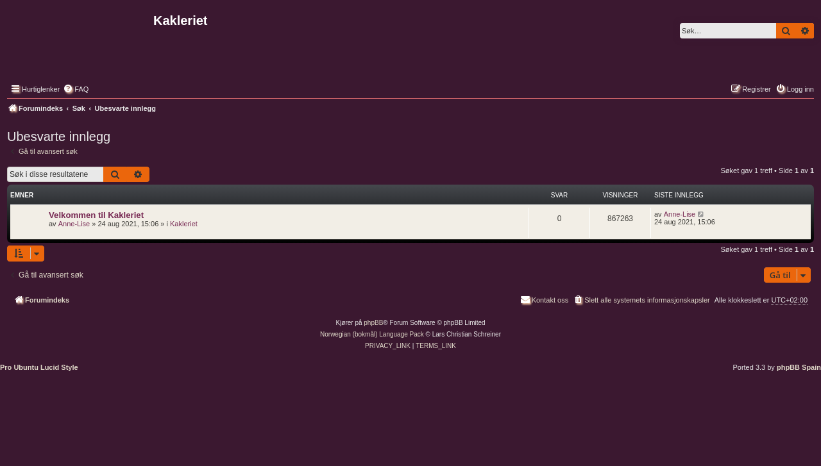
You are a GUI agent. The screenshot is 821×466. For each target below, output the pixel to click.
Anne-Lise (74, 224)
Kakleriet (184, 224)
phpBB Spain (799, 367)
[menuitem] (76, 89)
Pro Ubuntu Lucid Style (39, 367)
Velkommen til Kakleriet (96, 215)
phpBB (373, 322)
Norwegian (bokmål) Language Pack (372, 334)
